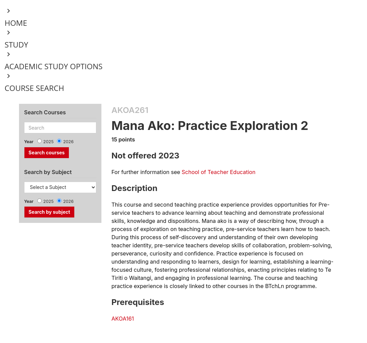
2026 (68, 141)
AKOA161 (123, 318)
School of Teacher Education (219, 172)
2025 (48, 141)
